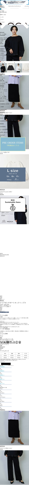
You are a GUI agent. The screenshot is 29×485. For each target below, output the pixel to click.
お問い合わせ (3, 98)
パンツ (1, 59)
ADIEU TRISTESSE (4, 38)
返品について (2, 299)
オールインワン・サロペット (6, 63)
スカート (2, 61)
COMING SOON (4, 51)
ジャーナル (2, 95)
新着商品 (2, 85)
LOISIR (1, 40)
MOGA (1, 43)
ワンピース (2, 62)
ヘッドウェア (3, 66)
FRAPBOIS (2, 35)
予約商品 (2, 86)
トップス (2, 56)
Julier (1, 42)
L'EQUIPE (2, 46)
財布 (1, 75)
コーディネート (3, 89)
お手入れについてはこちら (4, 344)
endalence (2, 48)
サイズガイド (9, 360)
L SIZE (2, 53)
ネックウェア (3, 68)
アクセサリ (2, 78)
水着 (1, 65)
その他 (1, 79)
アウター (2, 58)
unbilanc (2, 50)
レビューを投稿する (6, 363)
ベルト (1, 76)
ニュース (2, 93)
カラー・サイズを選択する (4, 312)
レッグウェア (3, 69)
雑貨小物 (2, 80)
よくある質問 (3, 96)
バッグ (1, 73)
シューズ (2, 72)
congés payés (3, 39)
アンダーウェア (3, 71)
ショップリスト (3, 91)
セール (1, 88)
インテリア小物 (3, 82)
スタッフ (2, 92)
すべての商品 (3, 34)
